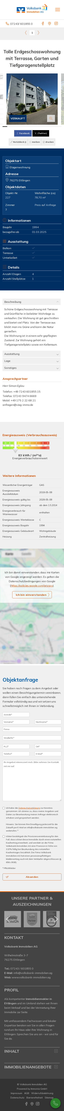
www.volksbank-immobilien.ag (31, 977)
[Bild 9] (41, 126)
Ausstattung (11, 354)
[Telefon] (16, 753)
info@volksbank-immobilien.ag (32, 973)
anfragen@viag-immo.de (18, 404)
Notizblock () (18, 142)
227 (7, 197)
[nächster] (56, 919)
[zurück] (8, 919)
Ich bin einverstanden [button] (31, 594)
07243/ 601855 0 (21, 23)
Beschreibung (12, 301)
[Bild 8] (36, 126)
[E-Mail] (48, 753)
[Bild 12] (54, 126)
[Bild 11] (50, 126)
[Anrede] (16, 714)
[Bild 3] (14, 126)
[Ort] (48, 746)
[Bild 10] (45, 126)
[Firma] (32, 729)
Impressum (16, 1093)
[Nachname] (48, 721)
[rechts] (38, 32)
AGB (26, 1093)
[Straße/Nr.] (32, 737)
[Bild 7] (32, 126)
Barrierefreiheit (34, 1097)
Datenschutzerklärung (29, 808)
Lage (7, 361)
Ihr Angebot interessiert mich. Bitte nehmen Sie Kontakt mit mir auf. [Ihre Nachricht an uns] (32, 780)
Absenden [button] (32, 876)
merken (34, 142)
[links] (26, 32)
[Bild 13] (59, 126)
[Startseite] (32, 9)
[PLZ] (16, 746)
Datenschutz (17, 1097)
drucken (48, 142)
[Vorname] (16, 721)
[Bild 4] (18, 126)
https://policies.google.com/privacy (32, 585)
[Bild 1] (5, 126)
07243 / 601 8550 (55, 1103)
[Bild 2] (9, 126)
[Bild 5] (23, 126)
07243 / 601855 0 (21, 968)
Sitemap (49, 1097)
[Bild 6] (27, 126)
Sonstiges (10, 367)
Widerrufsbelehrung (42, 1093)
